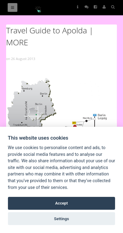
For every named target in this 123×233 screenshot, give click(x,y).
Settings (61, 218)
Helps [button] (77, 6)
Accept (61, 203)
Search (113, 6)
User (104, 6)
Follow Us (87, 6)
